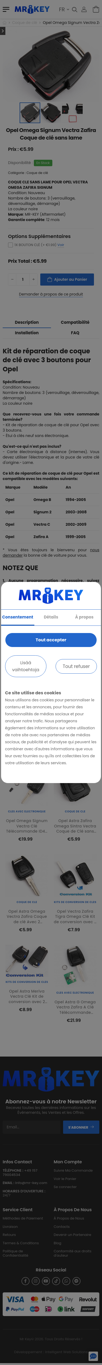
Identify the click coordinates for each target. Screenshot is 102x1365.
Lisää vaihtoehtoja (25, 666)
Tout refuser (76, 666)
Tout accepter (51, 640)
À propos (84, 617)
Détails (51, 617)
